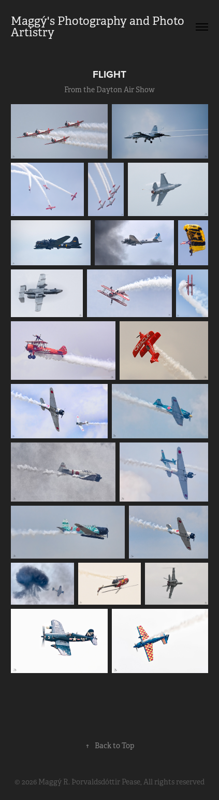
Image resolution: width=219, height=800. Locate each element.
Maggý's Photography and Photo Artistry (99, 26)
